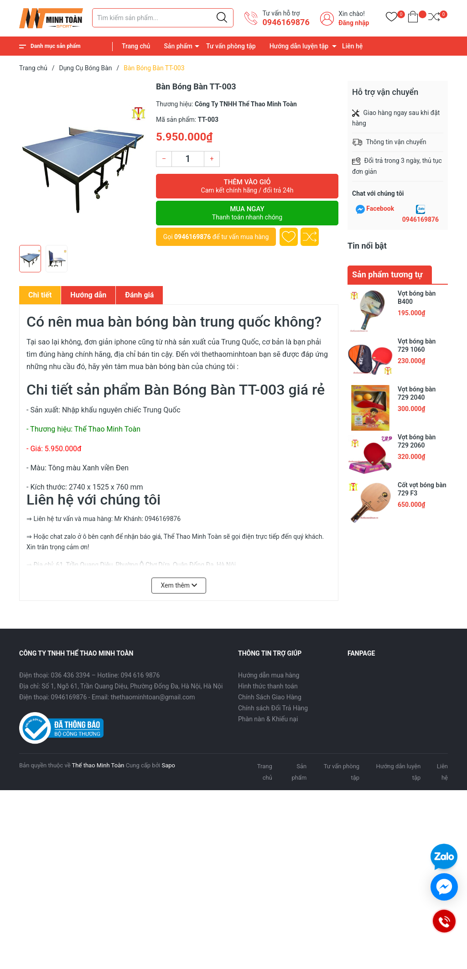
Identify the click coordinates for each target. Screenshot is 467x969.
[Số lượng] (188, 159)
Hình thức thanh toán (268, 686)
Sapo (168, 765)
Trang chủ (136, 46)
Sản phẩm (178, 46)
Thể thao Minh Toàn (98, 765)
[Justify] (222, 18)
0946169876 (285, 22)
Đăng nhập (353, 22)
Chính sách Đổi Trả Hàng (273, 708)
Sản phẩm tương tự (387, 274)
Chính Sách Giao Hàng (269, 697)
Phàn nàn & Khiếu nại (268, 719)
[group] (83, 160)
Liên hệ (352, 46)
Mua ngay (247, 213)
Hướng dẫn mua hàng (268, 675)
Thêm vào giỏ (247, 186)
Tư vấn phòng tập (231, 46)
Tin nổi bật (367, 245)
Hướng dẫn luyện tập (299, 46)
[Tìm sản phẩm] (163, 18)
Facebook (380, 208)
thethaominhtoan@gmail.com (153, 697)
